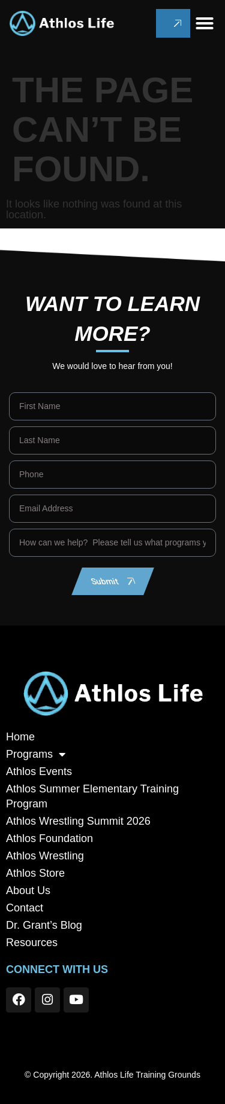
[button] (204, 23)
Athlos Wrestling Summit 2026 (78, 821)
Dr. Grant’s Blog (44, 925)
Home (20, 737)
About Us (28, 890)
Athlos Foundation (49, 838)
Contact (24, 908)
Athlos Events (39, 771)
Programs (35, 754)
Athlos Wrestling (45, 856)
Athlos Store (35, 873)
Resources (32, 943)
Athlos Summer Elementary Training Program (92, 796)
